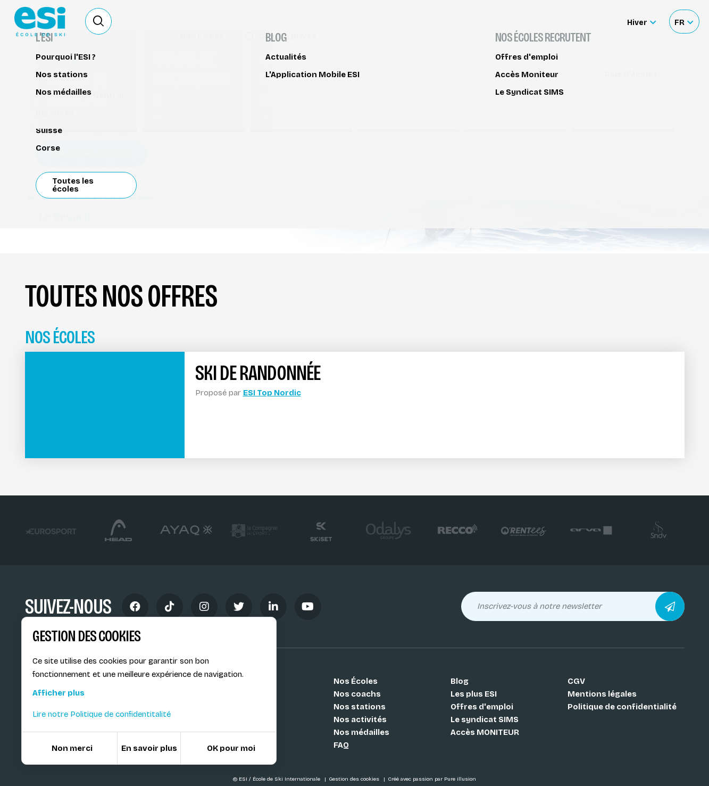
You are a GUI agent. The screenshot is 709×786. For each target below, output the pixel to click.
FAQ (341, 745)
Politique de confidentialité (622, 706)
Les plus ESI (474, 694)
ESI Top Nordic (272, 393)
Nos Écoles (355, 681)
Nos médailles (361, 732)
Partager (594, 123)
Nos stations (359, 706)
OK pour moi (231, 748)
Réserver (593, 93)
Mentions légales (602, 694)
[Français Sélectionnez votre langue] (683, 22)
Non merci (72, 748)
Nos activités (360, 719)
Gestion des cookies (355, 779)
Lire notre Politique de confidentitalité (101, 714)
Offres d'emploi (482, 706)
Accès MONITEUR (485, 732)
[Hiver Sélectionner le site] (641, 22)
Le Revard (57, 216)
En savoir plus (149, 748)
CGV (576, 681)
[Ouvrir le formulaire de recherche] (98, 21)
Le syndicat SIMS (485, 719)
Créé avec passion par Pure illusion (432, 779)
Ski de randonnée (65, 73)
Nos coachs (357, 694)
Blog (460, 681)
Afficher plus (58, 693)
